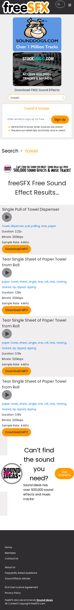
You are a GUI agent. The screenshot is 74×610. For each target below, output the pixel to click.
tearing (61, 282)
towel (5, 226)
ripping (31, 287)
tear (44, 226)
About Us (10, 567)
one (40, 282)
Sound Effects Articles (17, 578)
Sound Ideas (45, 600)
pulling (35, 226)
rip (14, 287)
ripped (21, 287)
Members (10, 553)
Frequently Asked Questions (21, 573)
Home (8, 547)
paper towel (10, 282)
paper (52, 226)
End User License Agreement (21, 587)
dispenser (17, 226)
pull (27, 226)
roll (46, 282)
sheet (23, 282)
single (32, 282)
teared (6, 287)
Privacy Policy (13, 592)
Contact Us (11, 558)
